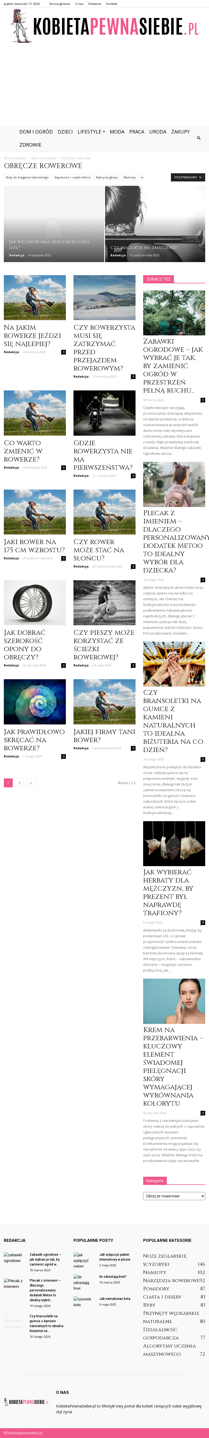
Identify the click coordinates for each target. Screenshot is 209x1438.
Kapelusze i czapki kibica (72, 177)
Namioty (130, 177)
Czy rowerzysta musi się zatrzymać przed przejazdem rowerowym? (104, 348)
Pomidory (156, 1288)
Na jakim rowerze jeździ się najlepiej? (32, 336)
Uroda (157, 131)
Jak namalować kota (114, 1299)
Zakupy (180, 131)
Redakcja (16, 255)
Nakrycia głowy (107, 177)
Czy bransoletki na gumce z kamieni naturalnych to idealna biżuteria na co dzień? (173, 721)
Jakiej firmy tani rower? (104, 736)
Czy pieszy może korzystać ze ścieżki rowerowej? (103, 645)
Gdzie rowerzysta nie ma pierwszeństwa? (103, 455)
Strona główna (59, 4)
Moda (117, 131)
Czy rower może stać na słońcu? (98, 550)
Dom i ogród (36, 131)
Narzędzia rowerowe (171, 1280)
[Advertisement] (104, 84)
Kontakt (111, 4)
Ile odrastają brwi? (113, 1277)
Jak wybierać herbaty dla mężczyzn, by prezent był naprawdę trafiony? (168, 892)
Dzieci (65, 131)
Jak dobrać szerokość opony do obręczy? (24, 645)
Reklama (94, 4)
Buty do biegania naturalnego (27, 177)
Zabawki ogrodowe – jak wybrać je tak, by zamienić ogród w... (45, 1259)
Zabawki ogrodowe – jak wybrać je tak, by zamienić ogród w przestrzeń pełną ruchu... (173, 366)
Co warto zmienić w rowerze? (23, 451)
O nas (79, 4)
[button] (198, 138)
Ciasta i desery (162, 1297)
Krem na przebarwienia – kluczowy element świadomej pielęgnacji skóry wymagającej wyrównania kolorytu (173, 1066)
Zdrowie (30, 144)
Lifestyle (91, 131)
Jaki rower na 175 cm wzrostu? (34, 546)
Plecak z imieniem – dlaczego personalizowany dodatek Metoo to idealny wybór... (45, 1290)
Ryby (149, 1305)
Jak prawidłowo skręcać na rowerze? (34, 740)
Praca (136, 131)
